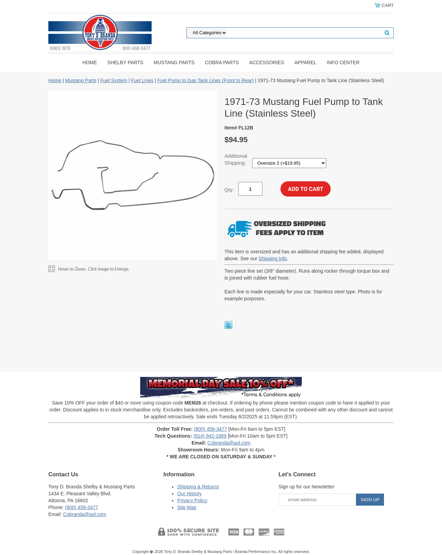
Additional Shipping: (236, 159)
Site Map (186, 507)
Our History (189, 493)
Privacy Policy (192, 500)
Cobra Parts (222, 62)
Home (90, 62)
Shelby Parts (125, 62)
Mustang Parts (174, 62)
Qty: (229, 190)
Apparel (306, 62)
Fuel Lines (142, 80)
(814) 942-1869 (210, 436)
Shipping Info (273, 258)
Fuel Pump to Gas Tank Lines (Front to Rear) (205, 80)
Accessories (266, 62)
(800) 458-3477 (210, 429)
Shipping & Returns (198, 486)
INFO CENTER (343, 62)
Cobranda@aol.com (229, 443)
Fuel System (113, 80)
